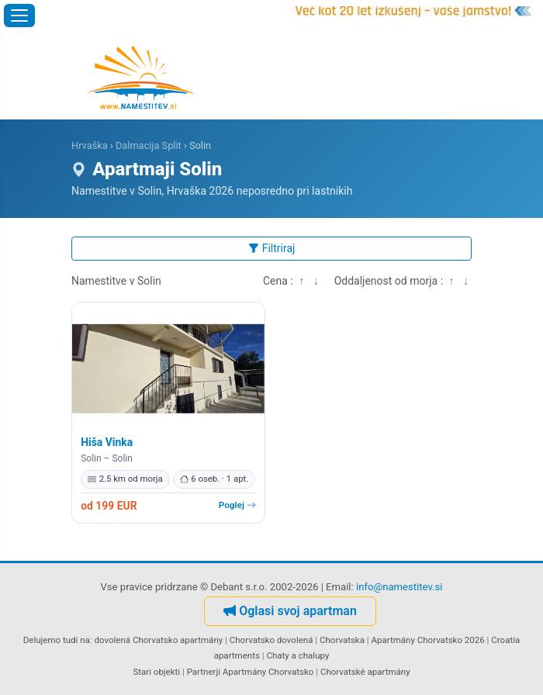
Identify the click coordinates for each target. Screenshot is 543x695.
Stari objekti (156, 671)
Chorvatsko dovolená (271, 639)
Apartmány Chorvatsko (268, 671)
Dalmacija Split (149, 145)
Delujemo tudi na (56, 639)
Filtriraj (272, 248)
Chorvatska (342, 639)
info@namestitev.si (399, 587)
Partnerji (203, 671)
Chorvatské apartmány (365, 671)
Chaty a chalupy (297, 655)
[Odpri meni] (19, 15)
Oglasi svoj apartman (290, 610)
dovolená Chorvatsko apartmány (159, 639)
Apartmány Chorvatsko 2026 (428, 639)
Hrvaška (89, 145)
